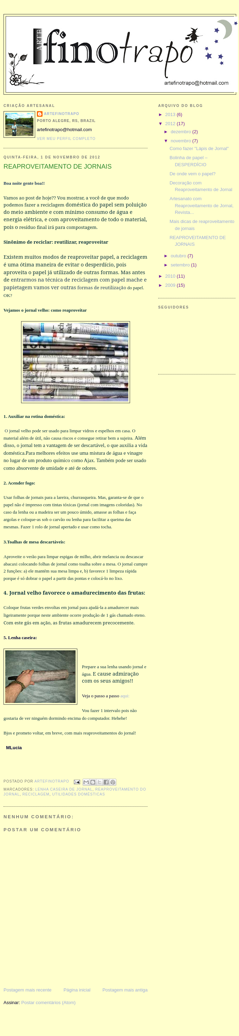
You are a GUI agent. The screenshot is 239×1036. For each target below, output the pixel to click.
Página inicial (77, 990)
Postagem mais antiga (125, 990)
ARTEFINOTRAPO (61, 114)
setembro (181, 265)
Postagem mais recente (28, 990)
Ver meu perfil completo (66, 139)
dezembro (181, 131)
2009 (171, 285)
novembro (181, 140)
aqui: (124, 695)
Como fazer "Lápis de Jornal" (198, 148)
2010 (171, 276)
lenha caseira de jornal (63, 789)
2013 (171, 114)
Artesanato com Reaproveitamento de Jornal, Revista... (201, 205)
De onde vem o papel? (192, 173)
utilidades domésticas (78, 794)
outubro (179, 255)
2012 (171, 123)
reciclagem (36, 794)
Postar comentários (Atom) (48, 1002)
